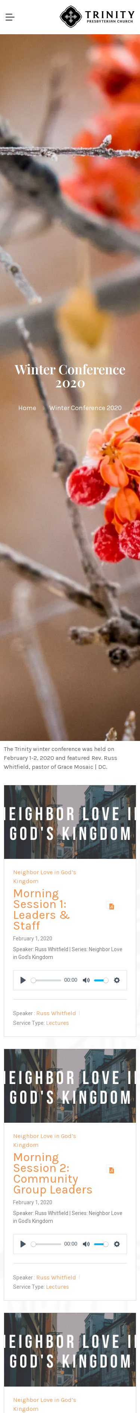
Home (27, 408)
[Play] (23, 980)
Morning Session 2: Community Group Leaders (53, 1173)
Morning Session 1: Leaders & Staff (41, 909)
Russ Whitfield (56, 1013)
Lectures (57, 1022)
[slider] (46, 980)
